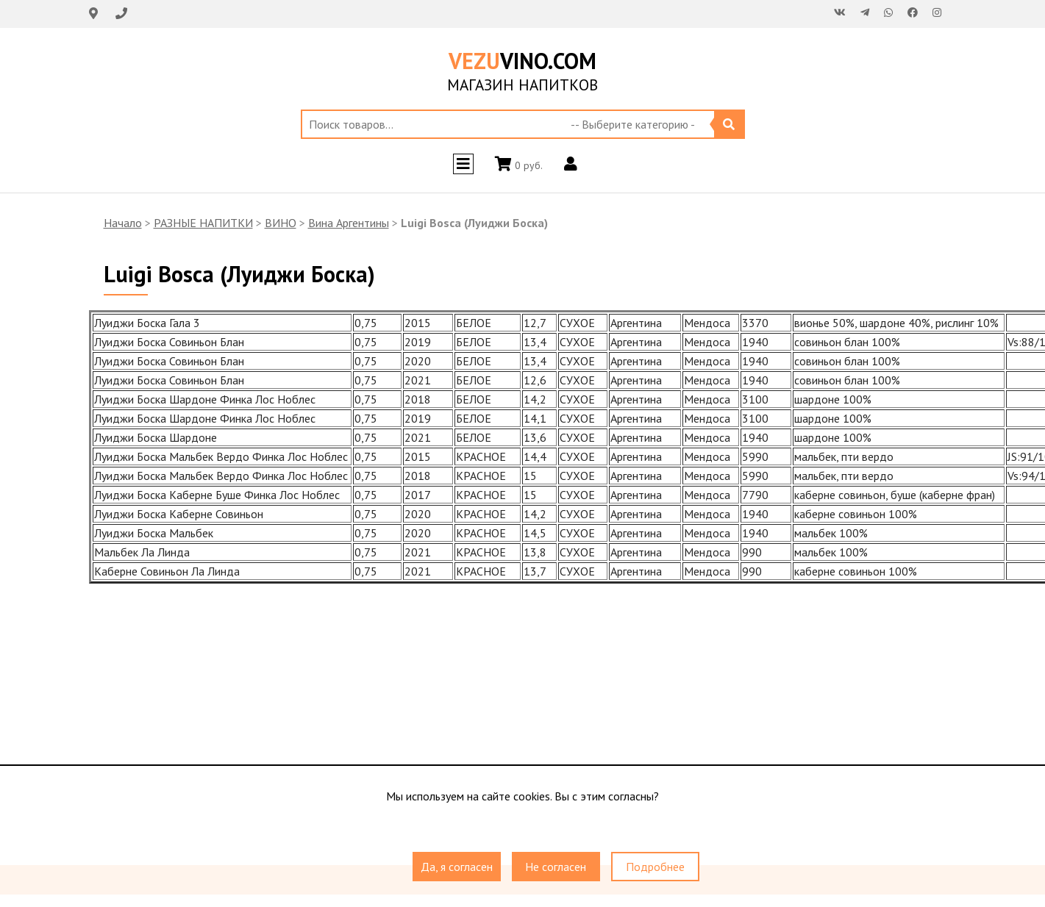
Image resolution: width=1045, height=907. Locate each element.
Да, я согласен (457, 866)
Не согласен (555, 866)
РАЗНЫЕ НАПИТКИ (203, 222)
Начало (123, 222)
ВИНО (280, 222)
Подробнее (655, 866)
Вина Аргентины (348, 222)
